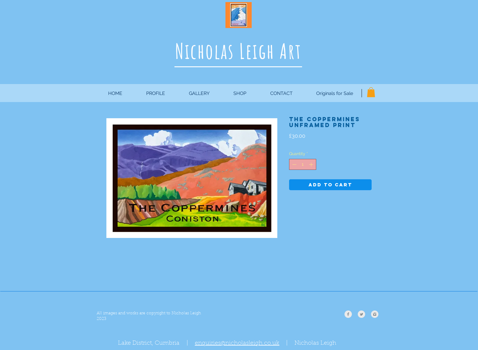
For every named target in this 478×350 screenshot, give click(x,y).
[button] (371, 92)
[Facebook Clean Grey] (348, 314)
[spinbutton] (302, 164)
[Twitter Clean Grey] (361, 314)
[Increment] (311, 164)
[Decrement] (293, 164)
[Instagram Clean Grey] (374, 314)
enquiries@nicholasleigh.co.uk (237, 343)
